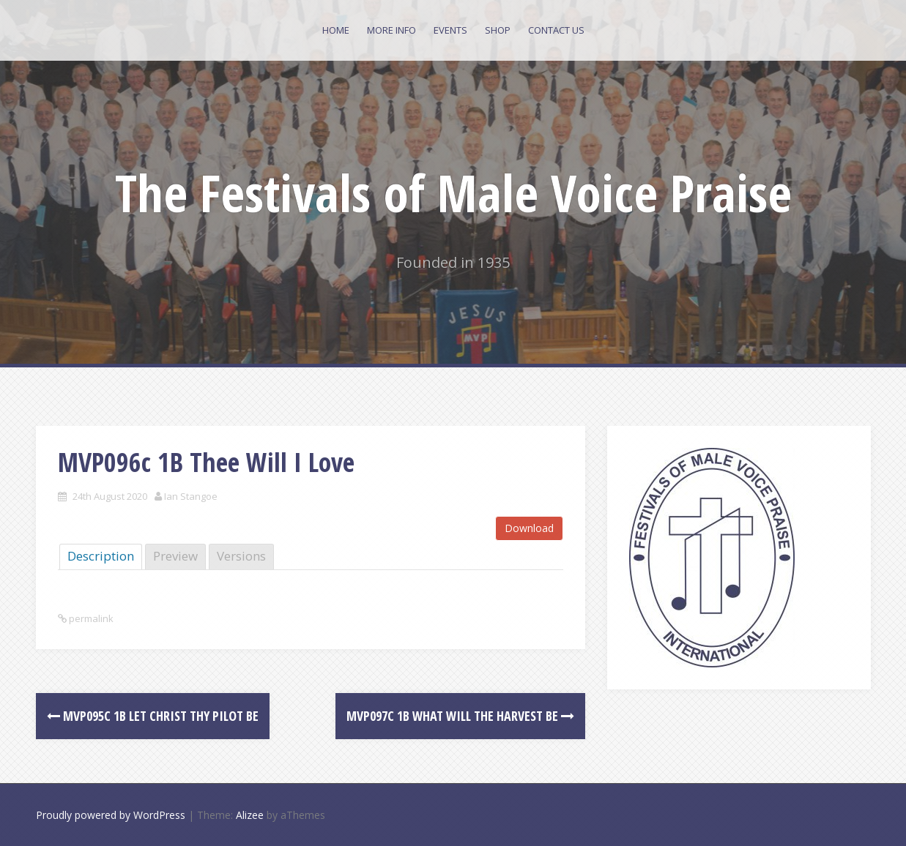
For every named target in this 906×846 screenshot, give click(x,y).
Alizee (250, 815)
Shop (497, 30)
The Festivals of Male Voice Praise (453, 192)
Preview (175, 555)
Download (529, 528)
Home (335, 30)
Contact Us (556, 30)
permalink (90, 618)
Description (100, 555)
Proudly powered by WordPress (110, 815)
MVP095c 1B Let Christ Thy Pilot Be (153, 716)
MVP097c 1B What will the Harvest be (460, 716)
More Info (391, 30)
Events (450, 30)
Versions (241, 555)
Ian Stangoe (191, 496)
